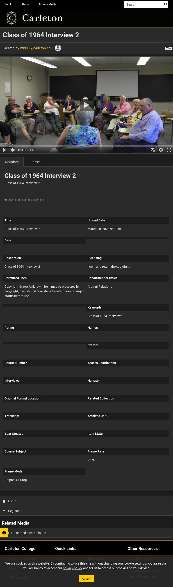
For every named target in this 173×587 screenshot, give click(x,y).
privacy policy (72, 568)
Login (9, 501)
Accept (86, 578)
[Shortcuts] (168, 47)
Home (25, 4)
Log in (8, 4)
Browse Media (47, 4)
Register (11, 511)
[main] (86, 284)
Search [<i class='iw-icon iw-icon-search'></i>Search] (165, 4)
